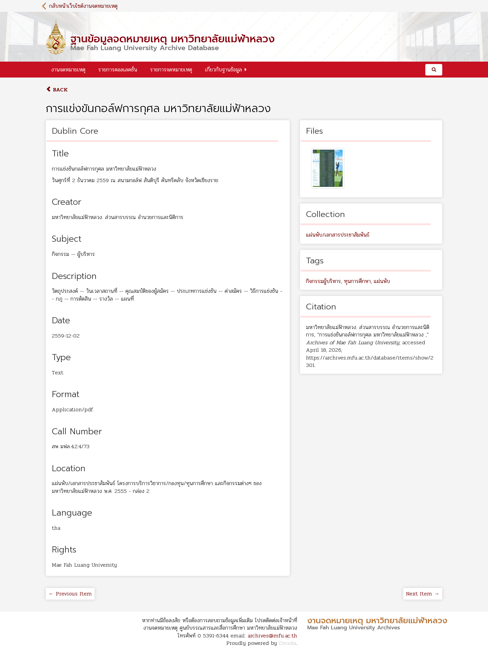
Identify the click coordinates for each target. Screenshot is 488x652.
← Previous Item (70, 593)
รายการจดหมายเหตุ (171, 69)
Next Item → (423, 593)
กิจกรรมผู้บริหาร (323, 281)
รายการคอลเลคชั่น (117, 69)
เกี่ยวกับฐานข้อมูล (223, 69)
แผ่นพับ (382, 281)
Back (57, 89)
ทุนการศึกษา (357, 281)
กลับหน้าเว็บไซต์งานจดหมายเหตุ (83, 6)
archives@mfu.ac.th (272, 635)
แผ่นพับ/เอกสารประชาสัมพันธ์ (337, 235)
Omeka (287, 643)
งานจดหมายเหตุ (68, 69)
